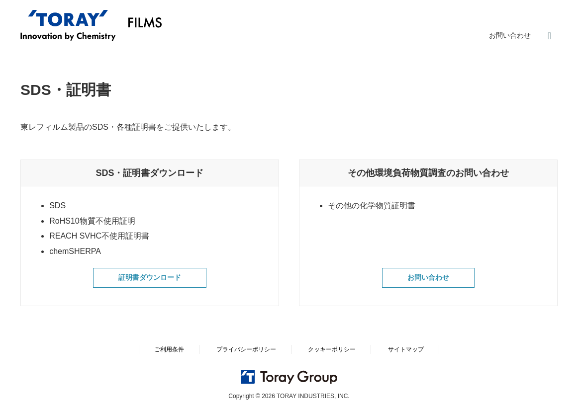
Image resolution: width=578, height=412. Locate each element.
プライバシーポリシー (246, 349)
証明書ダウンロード (149, 279)
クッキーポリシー (332, 349)
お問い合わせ (510, 35)
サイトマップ (406, 349)
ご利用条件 (169, 349)
